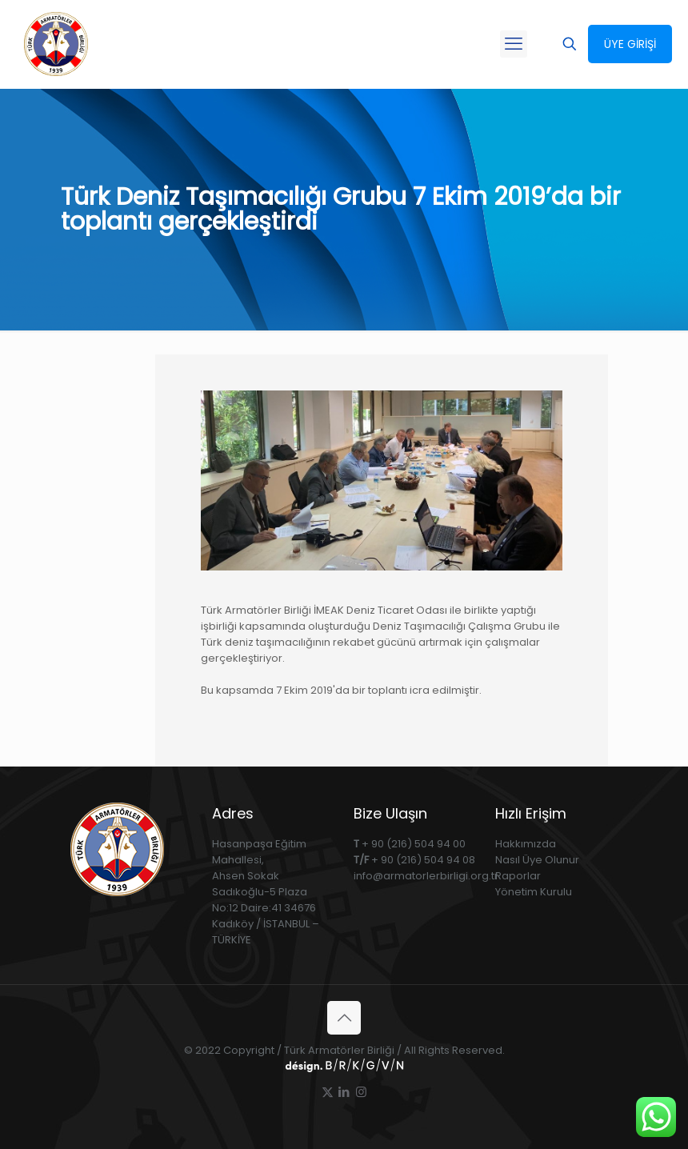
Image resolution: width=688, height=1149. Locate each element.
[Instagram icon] (361, 1091)
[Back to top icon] (344, 1018)
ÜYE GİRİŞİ (630, 44)
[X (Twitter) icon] (328, 1091)
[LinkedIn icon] (344, 1091)
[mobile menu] (513, 44)
